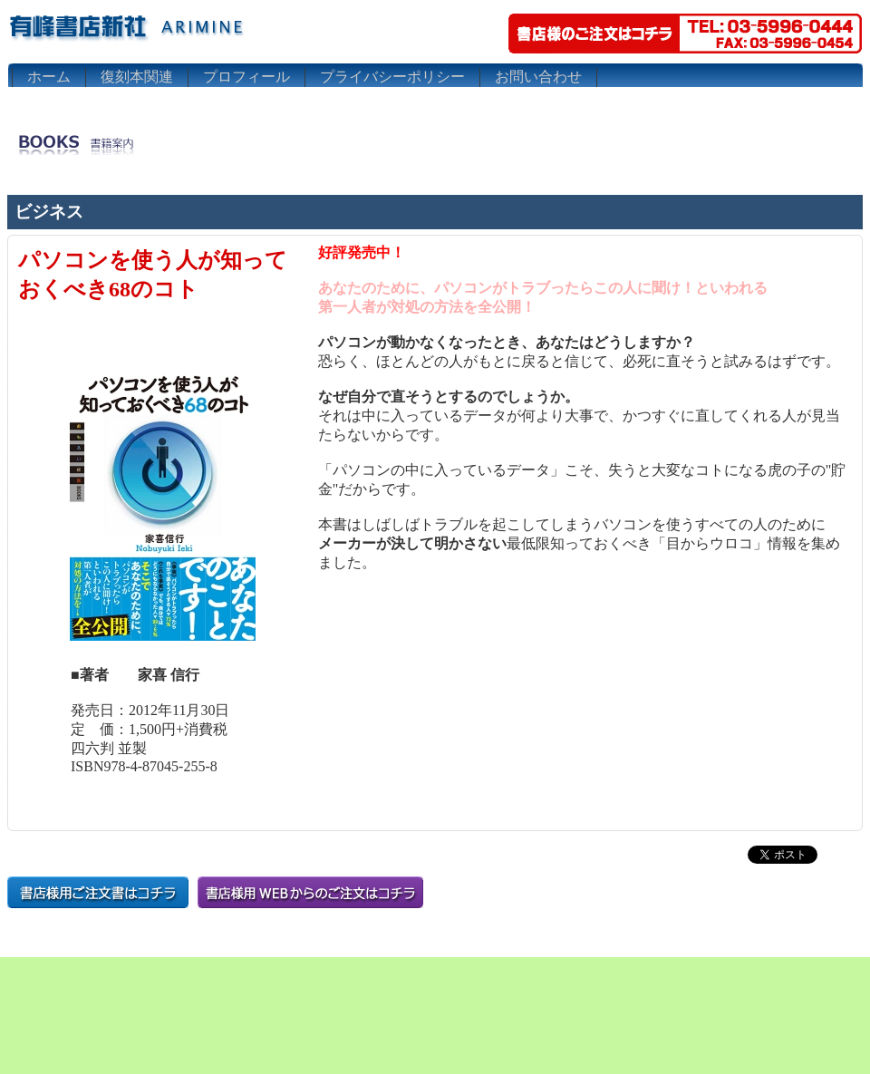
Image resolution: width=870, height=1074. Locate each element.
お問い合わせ (538, 76)
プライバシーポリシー (392, 76)
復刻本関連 (137, 76)
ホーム (49, 76)
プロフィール (246, 76)
